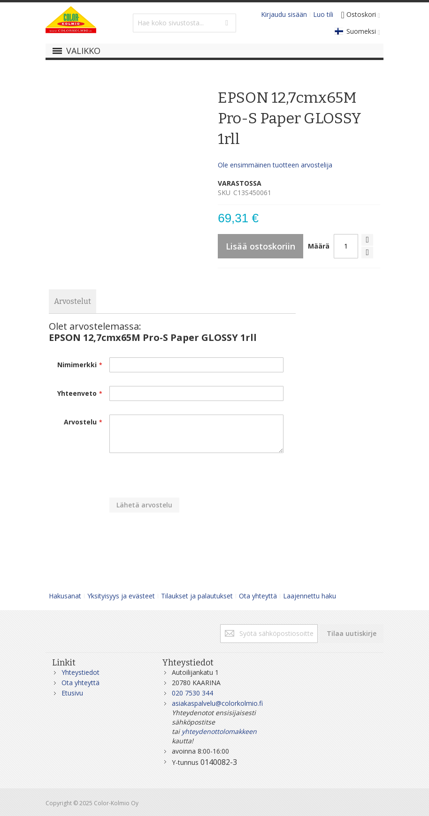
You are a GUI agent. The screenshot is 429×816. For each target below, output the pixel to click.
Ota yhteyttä (258, 595)
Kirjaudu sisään (284, 14)
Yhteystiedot (80, 672)
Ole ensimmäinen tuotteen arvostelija (275, 164)
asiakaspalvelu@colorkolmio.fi (217, 703)
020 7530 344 (192, 692)
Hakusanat (65, 595)
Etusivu (72, 692)
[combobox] (184, 23)
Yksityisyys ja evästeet (121, 595)
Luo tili (323, 14)
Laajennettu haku (309, 595)
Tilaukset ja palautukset (197, 595)
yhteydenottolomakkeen (219, 731)
